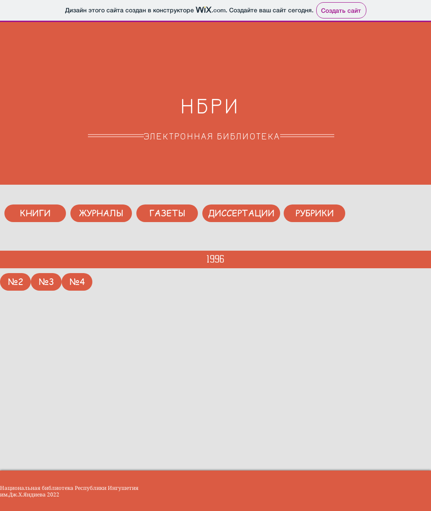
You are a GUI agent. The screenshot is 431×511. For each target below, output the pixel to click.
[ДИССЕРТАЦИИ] (241, 213)
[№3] (46, 282)
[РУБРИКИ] (314, 213)
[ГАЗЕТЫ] (167, 213)
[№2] (15, 282)
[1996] (215, 259)
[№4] (77, 282)
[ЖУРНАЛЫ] (101, 213)
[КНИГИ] (35, 213)
